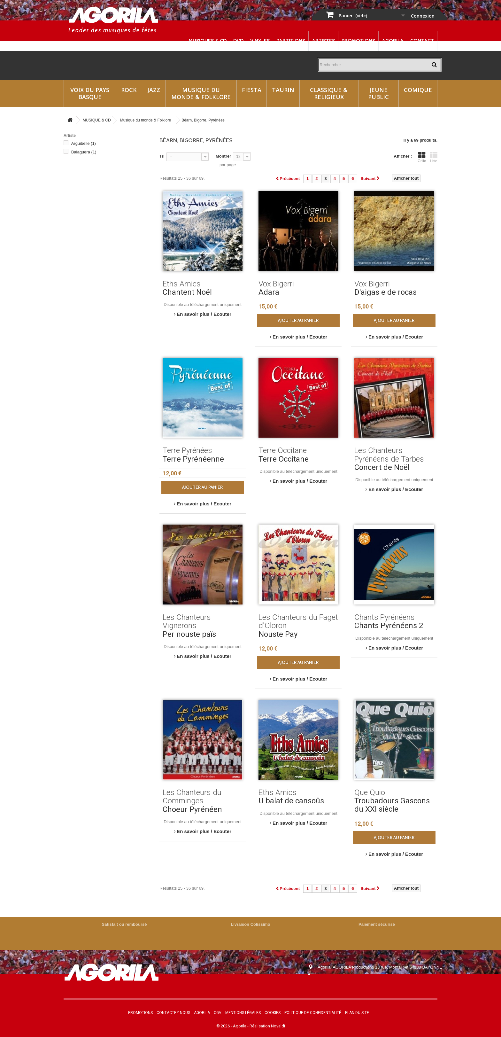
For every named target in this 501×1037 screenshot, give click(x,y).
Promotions (358, 41)
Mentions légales (243, 1012)
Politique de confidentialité (312, 1012)
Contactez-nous (173, 1012)
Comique (418, 90)
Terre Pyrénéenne (193, 459)
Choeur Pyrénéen (192, 809)
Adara (268, 292)
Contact (422, 41)
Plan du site (357, 1012)
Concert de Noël (382, 467)
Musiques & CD (208, 41)
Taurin (283, 90)
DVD (238, 41)
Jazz (153, 90)
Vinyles (260, 41)
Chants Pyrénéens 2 (388, 625)
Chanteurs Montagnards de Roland (106, 169)
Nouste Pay (277, 634)
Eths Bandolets (88, 203)
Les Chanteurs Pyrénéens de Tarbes (108, 264)
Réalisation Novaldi (267, 1026)
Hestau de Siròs (89, 229)
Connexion (423, 16)
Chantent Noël (187, 292)
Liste (433, 157)
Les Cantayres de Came (96, 238)
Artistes (323, 41)
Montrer (223, 156)
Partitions (290, 41)
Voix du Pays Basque (89, 93)
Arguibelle (83, 143)
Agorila (393, 41)
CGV (217, 1012)
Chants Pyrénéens (91, 177)
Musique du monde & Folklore (201, 93)
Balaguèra (83, 152)
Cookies (273, 1012)
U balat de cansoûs (291, 801)
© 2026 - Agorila (231, 1026)
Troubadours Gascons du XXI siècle (392, 805)
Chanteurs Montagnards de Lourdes (107, 160)
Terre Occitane (283, 459)
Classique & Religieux (329, 93)
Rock (129, 90)
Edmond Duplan (90, 186)
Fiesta (251, 90)
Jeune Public (378, 93)
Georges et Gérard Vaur (96, 221)
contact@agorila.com (352, 985)
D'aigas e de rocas (385, 292)
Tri (162, 156)
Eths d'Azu (84, 212)
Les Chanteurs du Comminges (102, 247)
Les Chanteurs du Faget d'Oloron (105, 255)
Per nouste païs (189, 634)
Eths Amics (84, 195)
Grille (422, 157)
